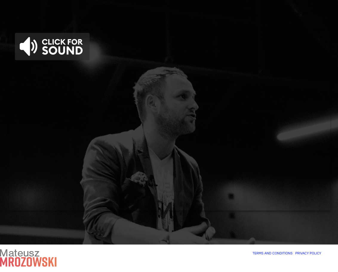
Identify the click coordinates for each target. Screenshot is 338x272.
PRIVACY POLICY (308, 253)
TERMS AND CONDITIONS (273, 253)
